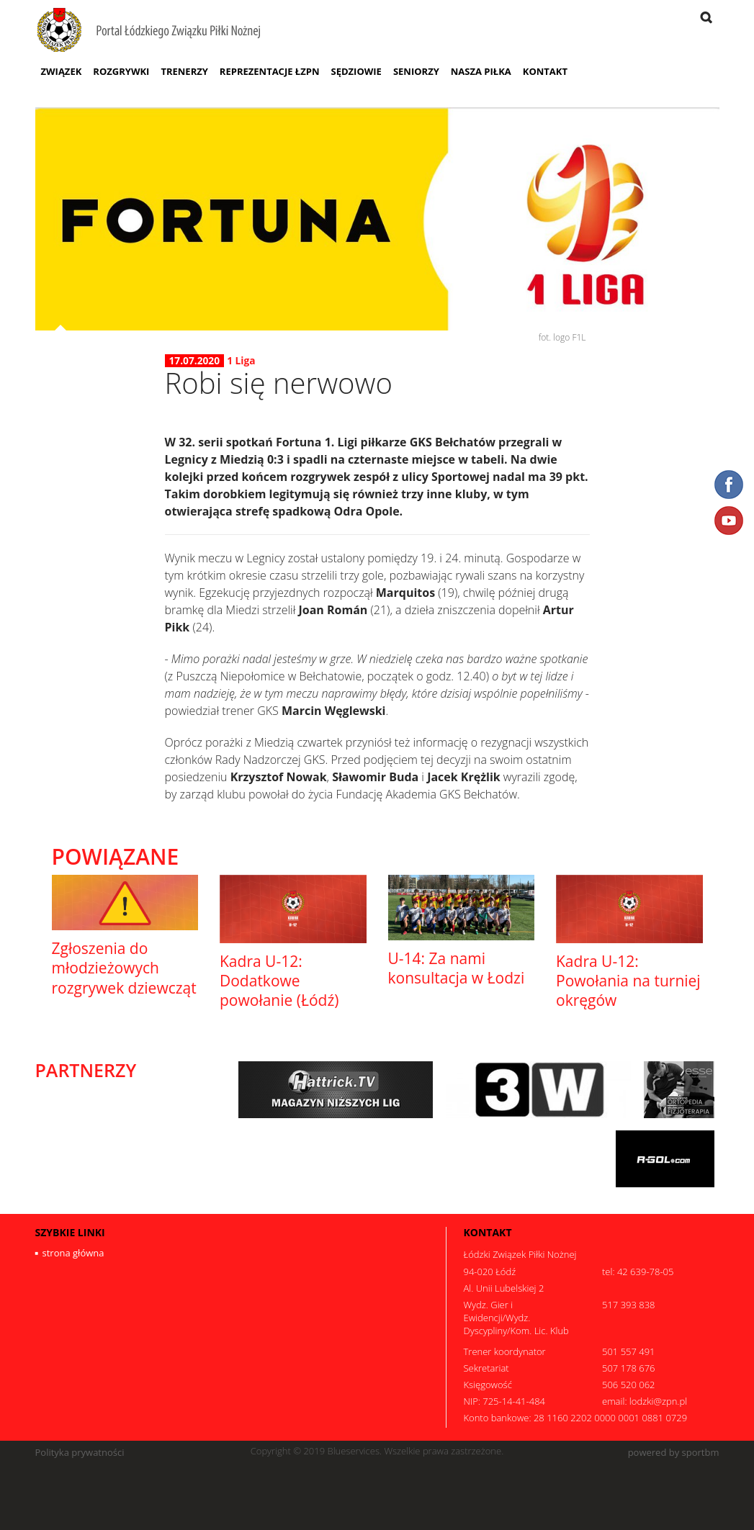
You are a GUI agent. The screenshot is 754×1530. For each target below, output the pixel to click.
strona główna (73, 1252)
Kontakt (545, 71)
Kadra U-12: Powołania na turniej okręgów (628, 981)
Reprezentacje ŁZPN (270, 71)
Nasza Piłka (481, 71)
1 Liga (241, 360)
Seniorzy (416, 71)
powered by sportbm (673, 1452)
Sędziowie (356, 71)
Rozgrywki (121, 71)
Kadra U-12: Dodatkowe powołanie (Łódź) (279, 981)
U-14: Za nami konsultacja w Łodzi (456, 968)
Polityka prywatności (80, 1452)
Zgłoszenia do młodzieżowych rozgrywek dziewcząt (124, 968)
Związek (61, 71)
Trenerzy (184, 71)
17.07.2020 (194, 360)
